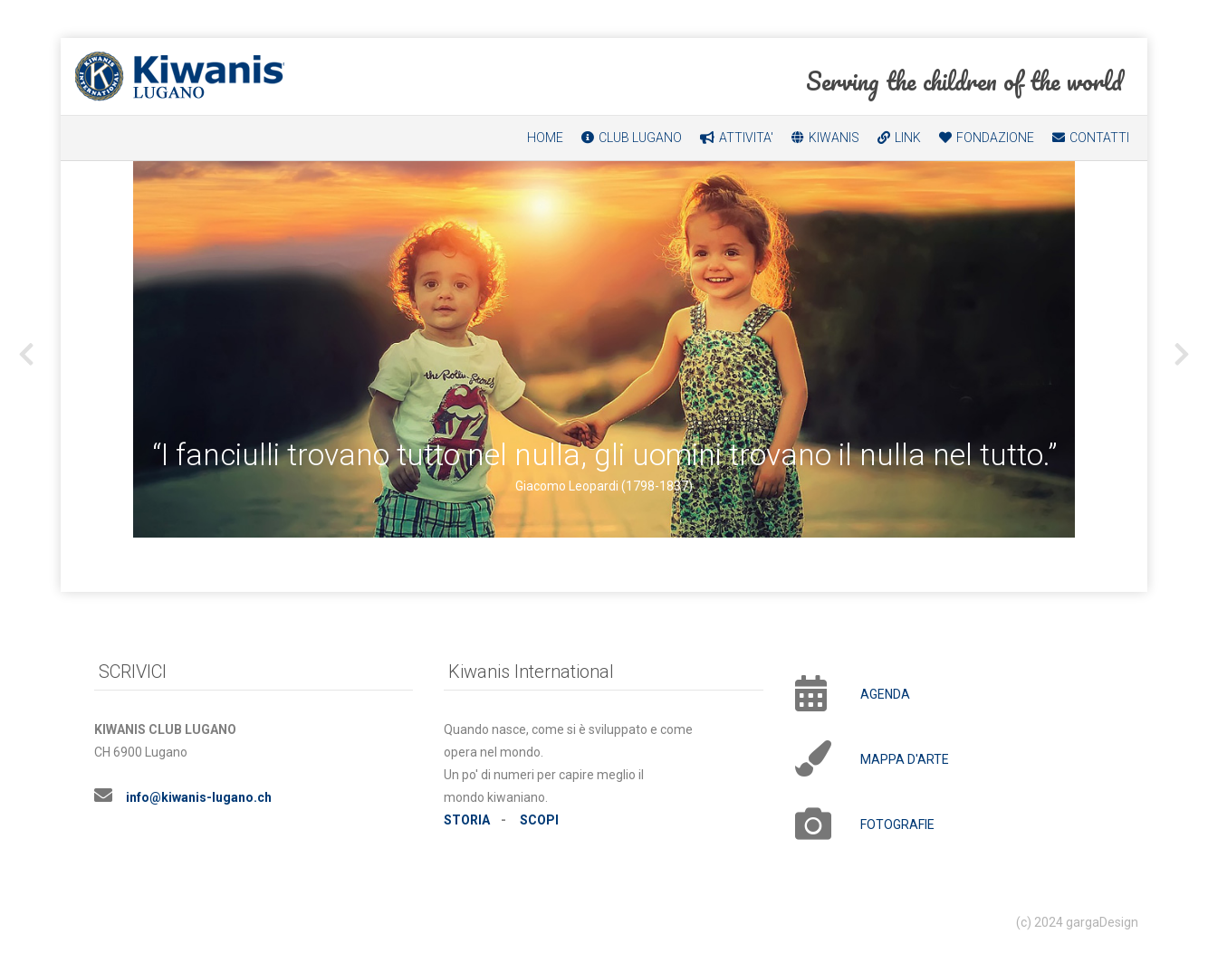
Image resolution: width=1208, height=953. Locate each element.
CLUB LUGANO (640, 137)
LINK (908, 137)
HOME (545, 137)
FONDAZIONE (995, 137)
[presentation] (26, 354)
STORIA (467, 820)
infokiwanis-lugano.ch (199, 797)
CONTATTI (1099, 137)
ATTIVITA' (746, 137)
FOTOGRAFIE (897, 824)
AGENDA (885, 694)
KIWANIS (834, 137)
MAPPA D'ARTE (904, 759)
